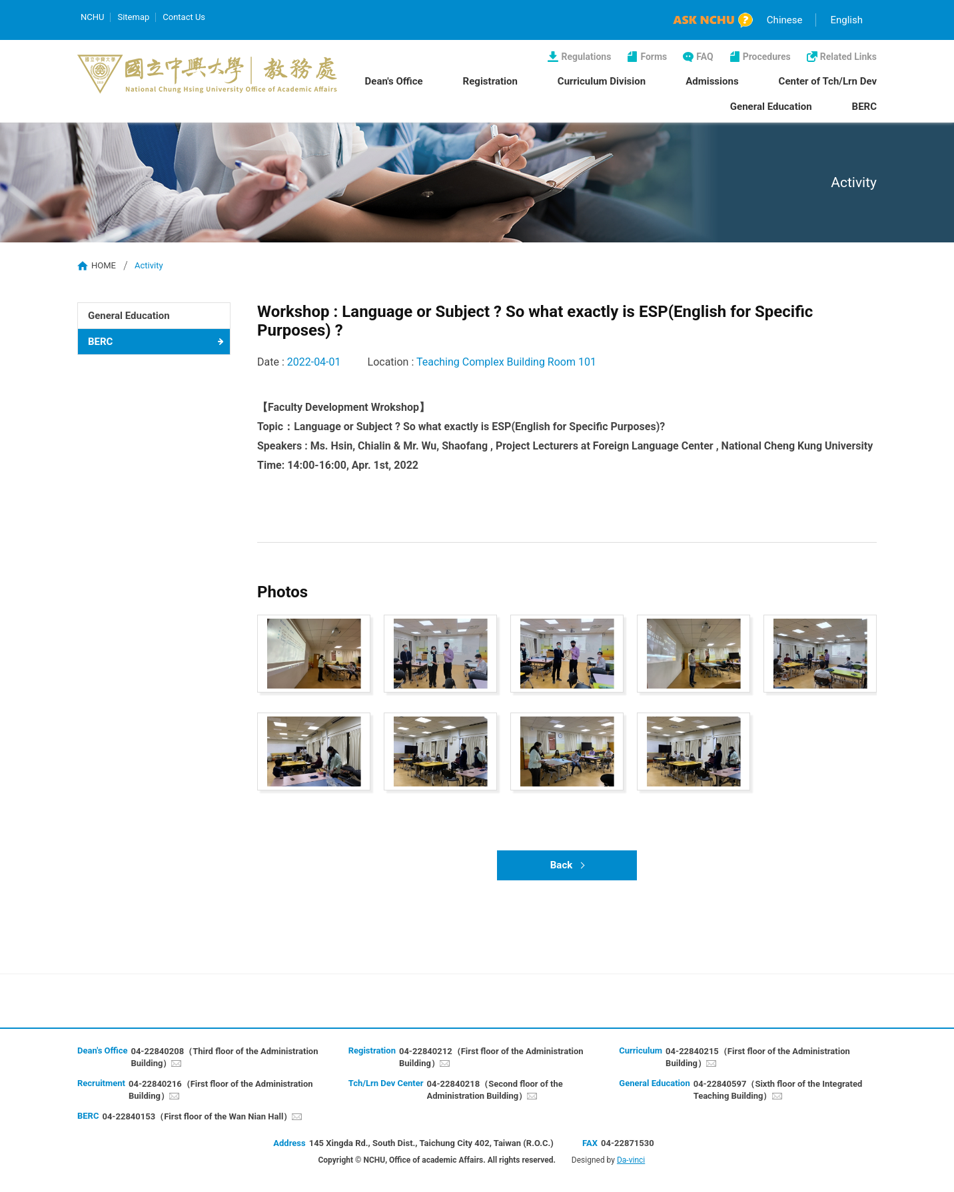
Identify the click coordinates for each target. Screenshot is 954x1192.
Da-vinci (631, 1160)
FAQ (704, 56)
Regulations (586, 56)
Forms (653, 56)
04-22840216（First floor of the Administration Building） (221, 1090)
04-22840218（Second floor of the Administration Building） (495, 1090)
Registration (490, 81)
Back (561, 865)
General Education (771, 107)
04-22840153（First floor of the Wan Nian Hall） (197, 1116)
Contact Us (184, 17)
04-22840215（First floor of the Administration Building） (758, 1057)
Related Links (848, 56)
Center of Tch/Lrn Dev (828, 81)
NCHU (92, 17)
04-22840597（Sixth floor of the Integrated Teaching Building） (778, 1090)
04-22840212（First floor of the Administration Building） (491, 1057)
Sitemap (133, 17)
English (846, 20)
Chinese (785, 20)
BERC (864, 107)
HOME (103, 265)
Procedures (767, 56)
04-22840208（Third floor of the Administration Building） (224, 1057)
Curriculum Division (602, 81)
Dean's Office (394, 81)
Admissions (712, 81)
